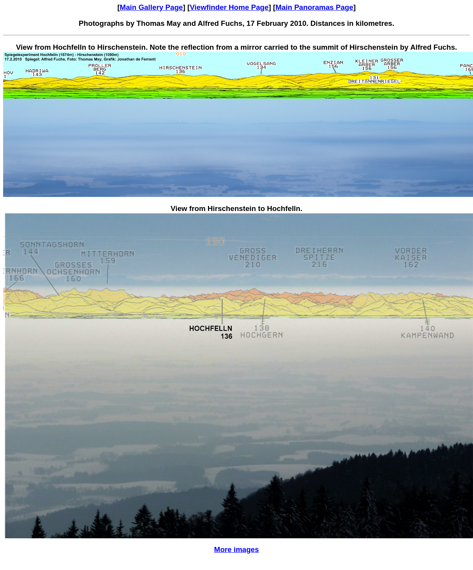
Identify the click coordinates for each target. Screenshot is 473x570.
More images (236, 549)
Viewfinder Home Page (229, 7)
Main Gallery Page (151, 7)
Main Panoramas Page (315, 7)
